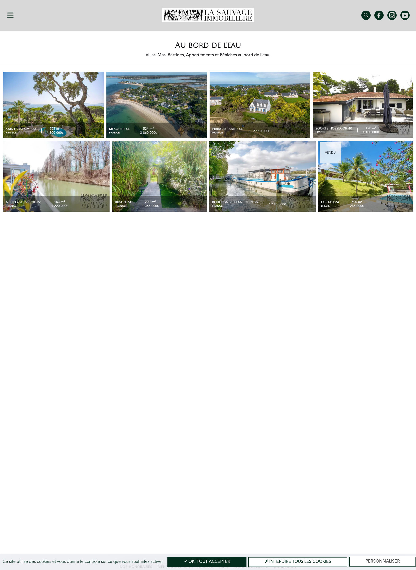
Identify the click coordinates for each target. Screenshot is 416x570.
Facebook (379, 15)
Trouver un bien (366, 15)
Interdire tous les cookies (298, 562)
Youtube (405, 15)
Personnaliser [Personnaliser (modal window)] (383, 561)
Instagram (392, 15)
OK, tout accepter (207, 562)
